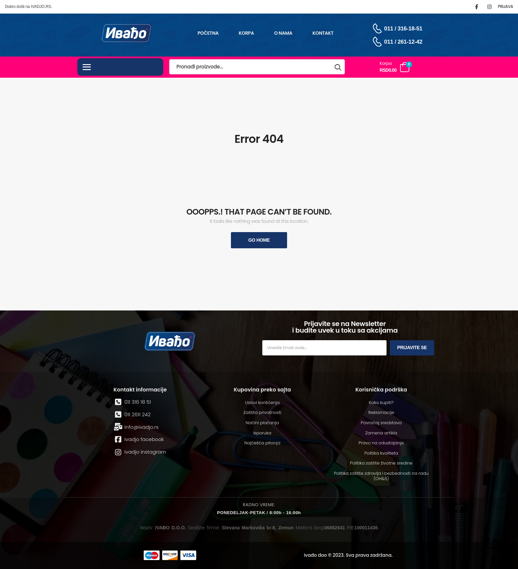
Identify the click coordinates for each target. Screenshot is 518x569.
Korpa (246, 33)
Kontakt (323, 33)
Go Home (259, 240)
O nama (283, 33)
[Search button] (338, 67)
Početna (208, 33)
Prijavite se (412, 347)
